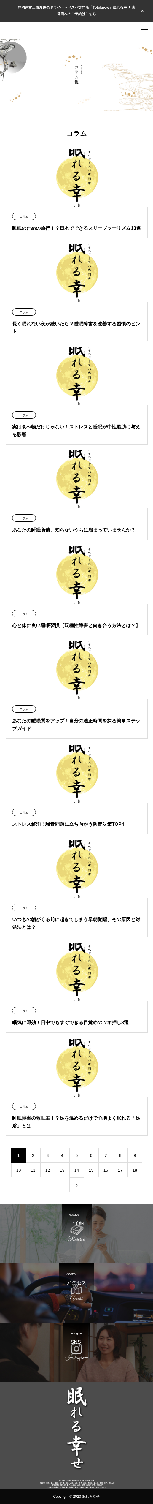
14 (76, 1170)
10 (18, 1170)
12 (47, 1170)
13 (62, 1170)
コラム (24, 216)
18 (135, 1170)
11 (33, 1170)
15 (91, 1170)
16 (105, 1170)
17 (120, 1170)
